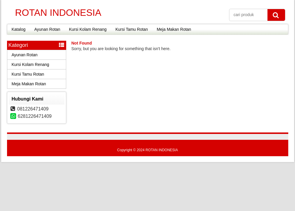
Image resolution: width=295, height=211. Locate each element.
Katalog (18, 29)
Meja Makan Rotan (174, 29)
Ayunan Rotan (47, 29)
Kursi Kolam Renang (87, 29)
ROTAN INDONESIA (58, 12)
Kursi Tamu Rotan (131, 29)
